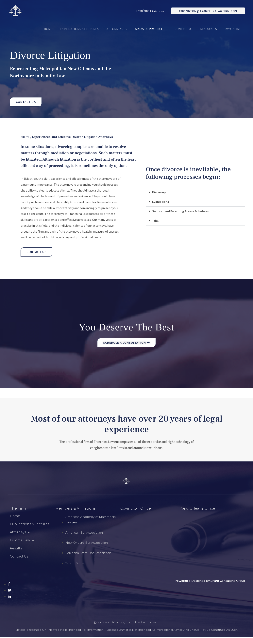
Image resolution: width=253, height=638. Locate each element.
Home (15, 517)
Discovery (159, 192)
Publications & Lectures (29, 525)
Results (16, 549)
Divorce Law (22, 541)
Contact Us (19, 557)
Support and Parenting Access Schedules (181, 211)
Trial (155, 221)
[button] (195, 192)
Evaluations (160, 202)
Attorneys (20, 533)
